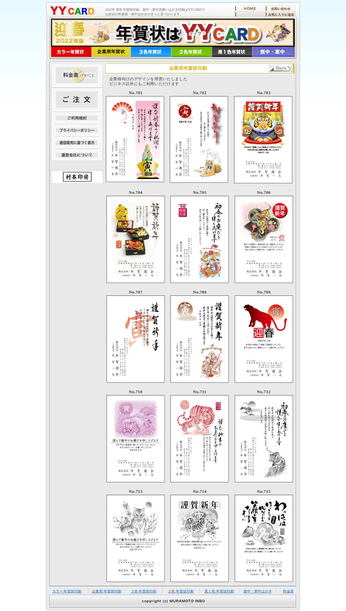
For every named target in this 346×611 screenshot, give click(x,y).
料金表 (288, 591)
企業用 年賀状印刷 (106, 591)
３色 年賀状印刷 (144, 591)
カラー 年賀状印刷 (67, 591)
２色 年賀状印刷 (181, 591)
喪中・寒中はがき (257, 591)
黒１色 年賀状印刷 (219, 591)
